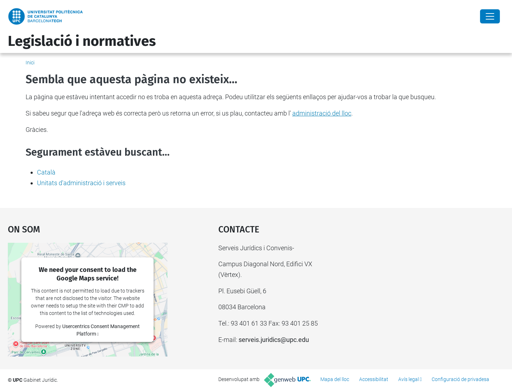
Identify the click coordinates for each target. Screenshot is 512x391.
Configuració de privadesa (460, 379)
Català (46, 172)
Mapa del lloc (334, 379)
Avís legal (408, 379)
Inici (30, 62)
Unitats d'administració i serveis (81, 183)
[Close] (490, 16)
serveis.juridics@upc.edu (274, 339)
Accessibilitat (373, 379)
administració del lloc (321, 113)
